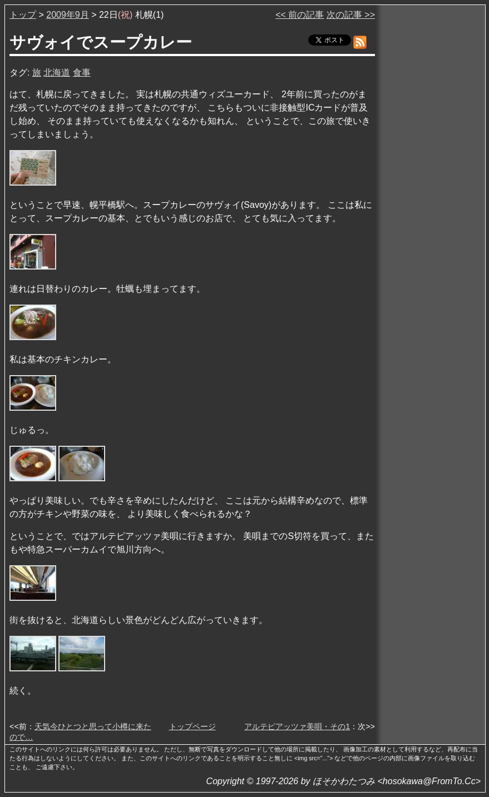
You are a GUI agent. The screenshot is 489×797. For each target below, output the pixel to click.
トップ (22, 14)
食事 (82, 72)
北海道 (56, 72)
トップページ (192, 726)
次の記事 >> (351, 14)
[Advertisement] (431, 177)
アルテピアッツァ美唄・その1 (297, 726)
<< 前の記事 (299, 14)
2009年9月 (67, 14)
